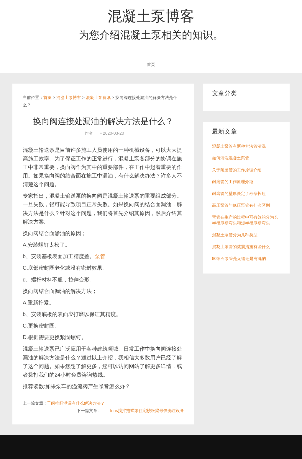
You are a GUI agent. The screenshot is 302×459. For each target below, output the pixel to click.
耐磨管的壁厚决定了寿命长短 (239, 193)
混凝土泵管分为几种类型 (234, 234)
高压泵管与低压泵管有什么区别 (241, 205)
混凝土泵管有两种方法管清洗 (239, 146)
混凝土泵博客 (151, 16)
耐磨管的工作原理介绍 (232, 181)
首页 (151, 64)
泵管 (100, 256)
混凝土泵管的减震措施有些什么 (241, 246)
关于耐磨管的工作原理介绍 (237, 169)
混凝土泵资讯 (98, 97)
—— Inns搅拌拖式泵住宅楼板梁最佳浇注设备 (142, 410)
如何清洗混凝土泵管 (230, 158)
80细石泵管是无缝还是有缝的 (239, 258)
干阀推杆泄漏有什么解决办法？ (76, 403)
